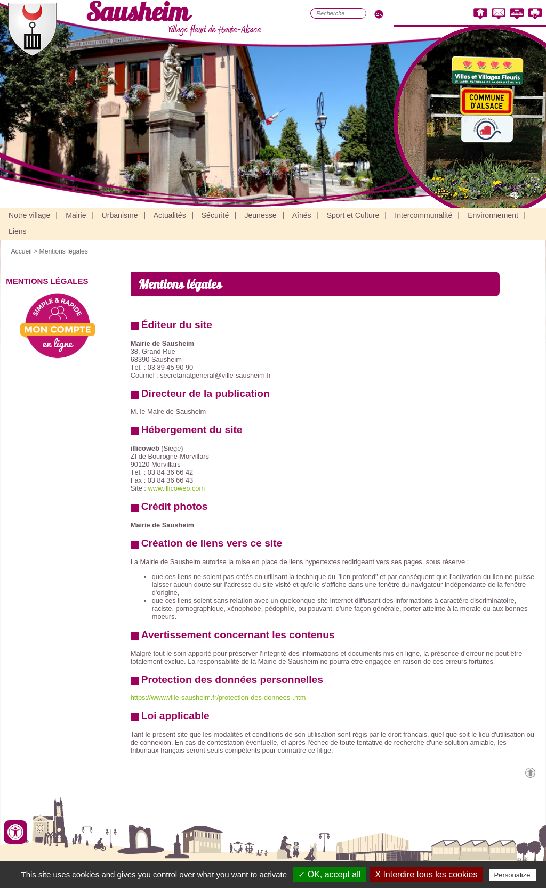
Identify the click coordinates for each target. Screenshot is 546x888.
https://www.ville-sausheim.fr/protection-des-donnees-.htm (218, 698)
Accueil (21, 251)
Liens (18, 231)
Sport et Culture (353, 215)
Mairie (76, 215)
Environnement (493, 215)
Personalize (512, 875)
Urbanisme (120, 215)
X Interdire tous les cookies (426, 874)
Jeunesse (260, 215)
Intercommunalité (423, 215)
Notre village (29, 215)
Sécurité (215, 215)
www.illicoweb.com (176, 488)
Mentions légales (63, 251)
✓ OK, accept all (329, 874)
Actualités (170, 215)
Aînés (301, 215)
